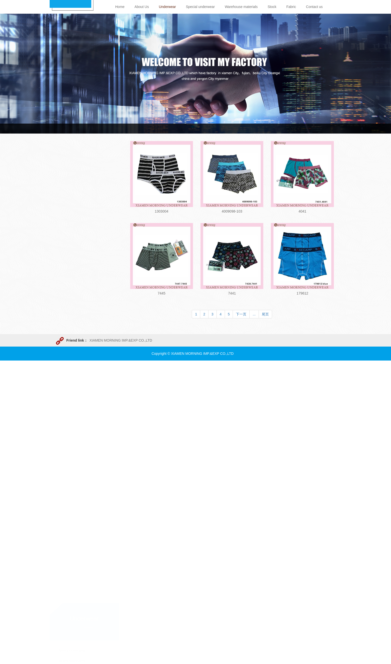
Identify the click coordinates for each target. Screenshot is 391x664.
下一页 (241, 314)
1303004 (161, 211)
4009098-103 (232, 211)
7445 (161, 293)
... (254, 314)
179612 (302, 293)
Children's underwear (75, 275)
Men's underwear (72, 255)
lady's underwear (72, 265)
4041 (302, 211)
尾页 (265, 314)
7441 (232, 293)
